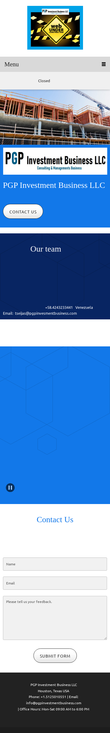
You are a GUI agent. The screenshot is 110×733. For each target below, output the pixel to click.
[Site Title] (55, 28)
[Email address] (16, 80)
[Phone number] (7, 80)
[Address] (25, 80)
